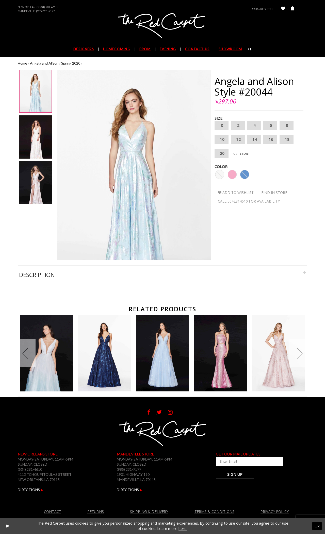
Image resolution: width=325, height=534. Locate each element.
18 (287, 139)
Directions (30, 489)
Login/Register (262, 9)
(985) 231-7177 (45, 11)
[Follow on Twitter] (162, 412)
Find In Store (274, 192)
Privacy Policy (275, 511)
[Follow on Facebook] (152, 412)
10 (222, 139)
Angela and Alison (44, 63)
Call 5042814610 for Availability (249, 201)
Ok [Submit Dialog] (317, 525)
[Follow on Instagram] (173, 412)
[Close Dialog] (7, 526)
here (182, 528)
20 (222, 153)
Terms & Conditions (214, 511)
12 (238, 139)
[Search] (250, 49)
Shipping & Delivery (149, 511)
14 (254, 139)
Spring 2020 (70, 63)
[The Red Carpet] (162, 26)
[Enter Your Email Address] (246, 461)
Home (22, 63)
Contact (52, 511)
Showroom (230, 49)
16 (270, 139)
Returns (95, 511)
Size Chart (241, 154)
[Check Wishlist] (283, 9)
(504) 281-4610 (47, 7)
